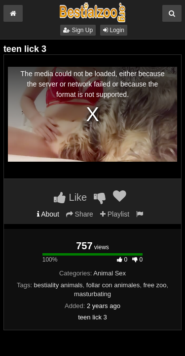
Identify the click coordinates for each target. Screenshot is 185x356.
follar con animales (113, 285)
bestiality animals (58, 285)
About (48, 214)
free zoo (154, 285)
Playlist (114, 214)
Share (79, 214)
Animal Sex (109, 273)
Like (70, 197)
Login (113, 30)
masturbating (92, 294)
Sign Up (78, 30)
